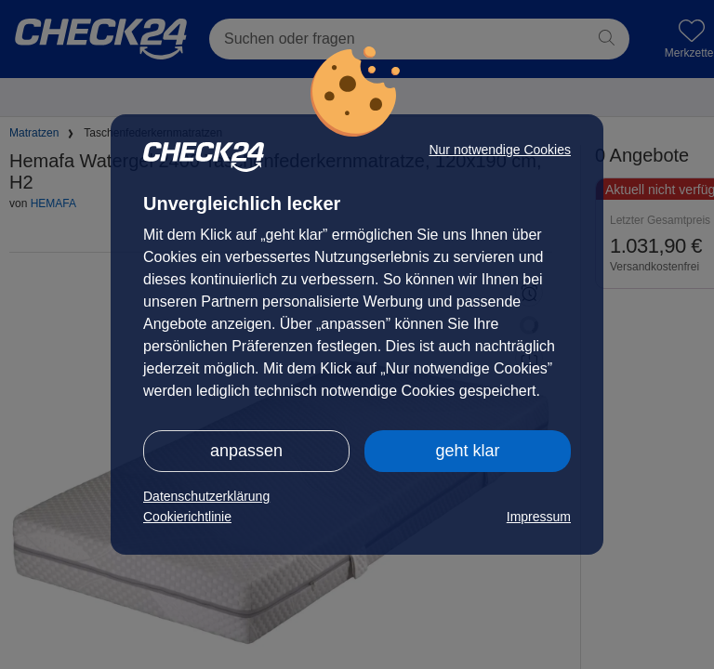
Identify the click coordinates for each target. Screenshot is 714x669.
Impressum (539, 516)
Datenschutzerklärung (206, 496)
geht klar (467, 450)
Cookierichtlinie (187, 516)
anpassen (246, 450)
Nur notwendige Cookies (500, 149)
